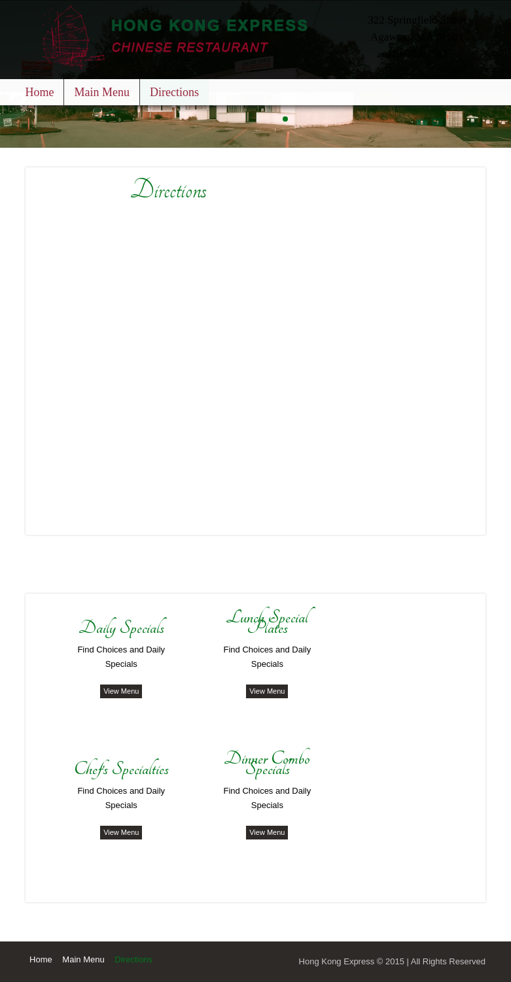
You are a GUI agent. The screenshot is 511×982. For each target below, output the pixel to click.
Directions (174, 92)
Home (39, 92)
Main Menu (102, 92)
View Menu (121, 691)
